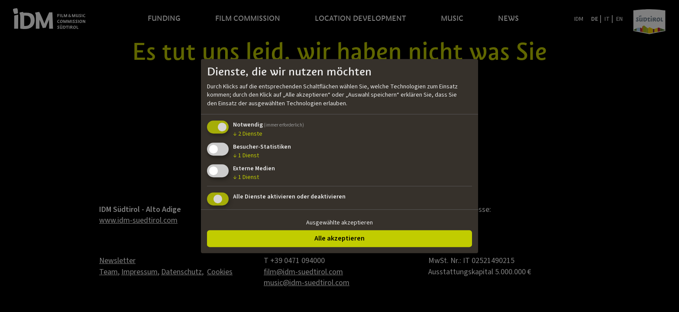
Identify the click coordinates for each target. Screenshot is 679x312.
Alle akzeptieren (339, 238)
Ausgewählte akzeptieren (339, 222)
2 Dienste (247, 134)
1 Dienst (246, 155)
